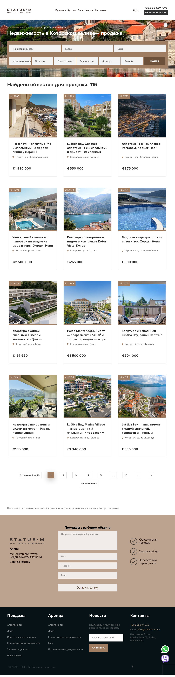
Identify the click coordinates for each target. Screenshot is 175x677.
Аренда (72, 10)
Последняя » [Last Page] (89, 485)
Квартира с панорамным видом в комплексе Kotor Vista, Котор (86, 241)
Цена (120, 48)
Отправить (98, 649)
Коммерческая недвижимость (23, 645)
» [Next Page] (155, 475)
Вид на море (86, 61)
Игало (19, 250)
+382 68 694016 (20, 564)
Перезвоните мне (155, 12)
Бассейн (129, 61)
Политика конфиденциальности (65, 651)
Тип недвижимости (23, 48)
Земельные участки (17, 651)
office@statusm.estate (148, 631)
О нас (81, 10)
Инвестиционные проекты (21, 639)
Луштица (94, 157)
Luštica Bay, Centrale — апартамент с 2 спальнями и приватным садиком (87, 148)
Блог (50, 645)
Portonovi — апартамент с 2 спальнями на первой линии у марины (31, 148)
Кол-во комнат (65, 61)
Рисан (38, 437)
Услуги (89, 10)
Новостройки (14, 657)
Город (68, 48)
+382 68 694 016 (139, 626)
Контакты (100, 10)
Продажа (60, 10)
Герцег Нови (22, 157)
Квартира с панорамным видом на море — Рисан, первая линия (31, 429)
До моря (107, 61)
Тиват (38, 344)
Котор (73, 250)
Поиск (154, 61)
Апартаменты (14, 626)
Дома (10, 632)
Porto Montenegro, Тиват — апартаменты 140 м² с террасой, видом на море (86, 335)
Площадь (40, 61)
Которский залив (22, 61)
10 (128, 475)
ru (134, 10)
